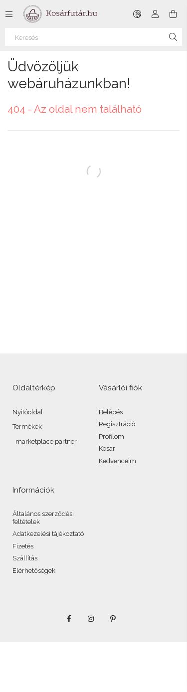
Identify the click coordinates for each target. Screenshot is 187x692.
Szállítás (24, 558)
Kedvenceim (117, 461)
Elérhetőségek (33, 570)
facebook (69, 618)
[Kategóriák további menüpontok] (9, 14)
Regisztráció (117, 424)
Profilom (111, 436)
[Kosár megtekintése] (173, 14)
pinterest (113, 618)
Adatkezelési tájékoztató (48, 533)
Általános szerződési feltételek (43, 517)
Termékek (27, 426)
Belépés (111, 412)
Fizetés (22, 546)
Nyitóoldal (27, 412)
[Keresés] (93, 37)
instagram (91, 618)
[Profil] (155, 14)
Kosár (107, 448)
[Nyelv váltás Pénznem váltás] (137, 14)
